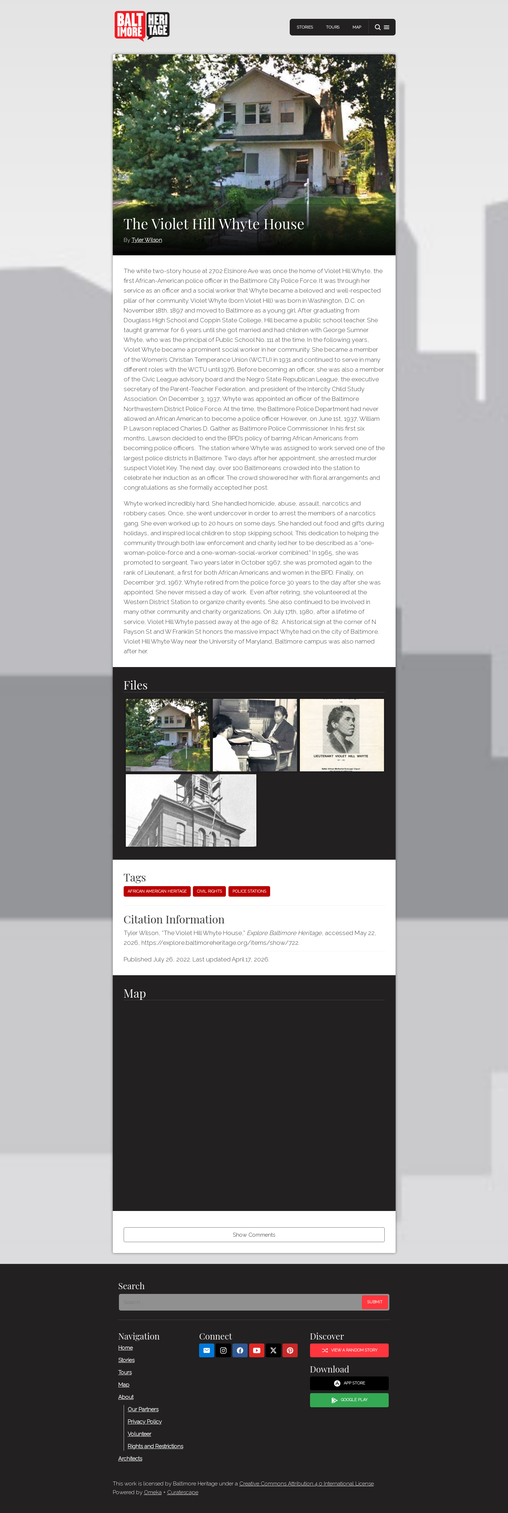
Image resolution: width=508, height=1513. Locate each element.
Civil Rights (209, 891)
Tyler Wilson (147, 240)
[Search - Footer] (241, 1302)
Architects (130, 1458)
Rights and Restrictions (155, 1446)
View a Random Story (349, 1350)
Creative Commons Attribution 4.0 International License (306, 1483)
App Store (349, 1383)
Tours (332, 27)
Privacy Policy (145, 1421)
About (125, 1397)
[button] (382, 27)
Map (356, 27)
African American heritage (157, 891)
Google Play (349, 1400)
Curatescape (182, 1492)
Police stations (249, 891)
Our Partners (143, 1409)
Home (125, 1348)
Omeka (153, 1492)
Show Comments (254, 1235)
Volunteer (139, 1434)
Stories (305, 27)
